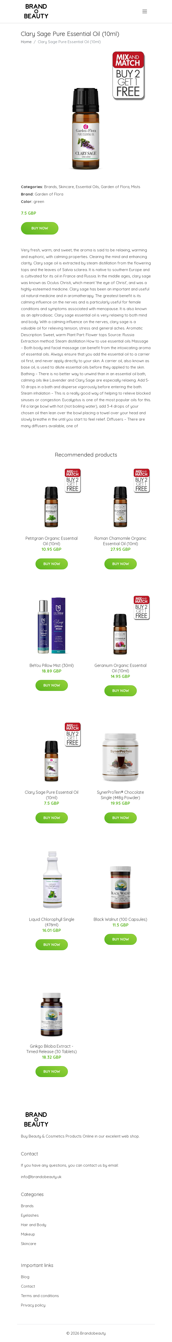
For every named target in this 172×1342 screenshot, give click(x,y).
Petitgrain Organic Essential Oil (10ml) (52, 541)
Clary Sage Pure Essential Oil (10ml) (51, 795)
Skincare (66, 186)
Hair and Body (33, 1224)
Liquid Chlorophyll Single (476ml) (51, 922)
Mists (135, 186)
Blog (25, 1276)
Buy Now (39, 228)
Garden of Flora (115, 186)
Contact (28, 1286)
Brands (50, 186)
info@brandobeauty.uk (41, 1176)
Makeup (28, 1234)
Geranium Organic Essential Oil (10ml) (120, 668)
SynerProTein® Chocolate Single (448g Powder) (120, 795)
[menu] (145, 11)
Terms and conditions (40, 1295)
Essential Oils (87, 186)
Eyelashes (30, 1215)
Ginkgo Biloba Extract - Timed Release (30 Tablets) (51, 1049)
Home (26, 41)
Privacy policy (33, 1305)
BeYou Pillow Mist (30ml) (52, 665)
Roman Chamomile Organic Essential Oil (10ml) (120, 541)
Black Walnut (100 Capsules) (120, 919)
